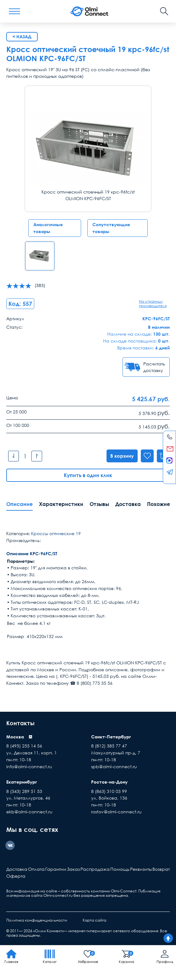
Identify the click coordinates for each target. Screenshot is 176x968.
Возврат (161, 869)
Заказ (73, 869)
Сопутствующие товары (111, 228)
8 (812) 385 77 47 (109, 746)
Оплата (36, 869)
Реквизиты (141, 869)
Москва (15, 737)
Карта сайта (94, 920)
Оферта (15, 876)
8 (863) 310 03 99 (109, 791)
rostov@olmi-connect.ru (116, 812)
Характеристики (61, 504)
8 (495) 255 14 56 (24, 746)
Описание (19, 504)
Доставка (128, 504)
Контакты (21, 723)
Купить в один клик (88, 475)
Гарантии (55, 869)
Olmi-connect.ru (58, 895)
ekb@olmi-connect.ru (29, 812)
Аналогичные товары (48, 228)
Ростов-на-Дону (109, 782)
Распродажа (95, 869)
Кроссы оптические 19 (56, 533)
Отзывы (99, 504)
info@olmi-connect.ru (29, 766)
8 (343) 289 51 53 (24, 791)
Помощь (119, 869)
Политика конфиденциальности (36, 920)
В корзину (119, 456)
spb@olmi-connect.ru (114, 766)
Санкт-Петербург (111, 737)
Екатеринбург (21, 782)
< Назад (22, 36)
